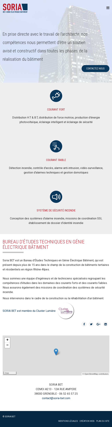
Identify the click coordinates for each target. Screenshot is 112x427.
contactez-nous (95, 68)
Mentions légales (68, 421)
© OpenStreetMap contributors (95, 374)
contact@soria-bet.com (56, 398)
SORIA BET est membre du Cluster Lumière (39, 311)
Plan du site (102, 421)
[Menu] (107, 7)
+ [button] (7, 340)
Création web (87, 421)
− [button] (7, 345)
